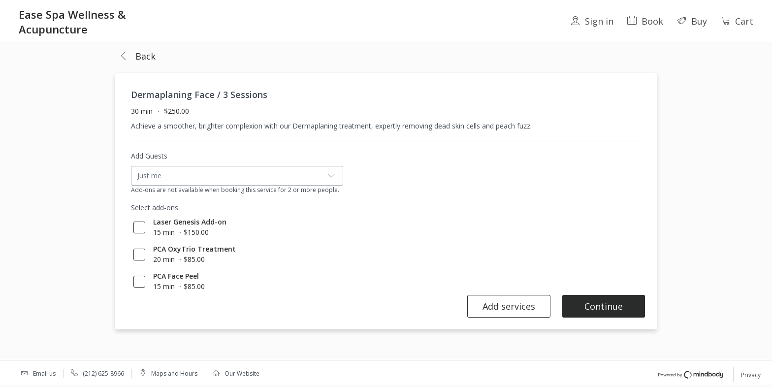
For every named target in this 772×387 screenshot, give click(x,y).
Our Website (242, 373)
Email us (44, 373)
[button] (137, 56)
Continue (603, 306)
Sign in (592, 21)
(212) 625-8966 (103, 373)
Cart (737, 21)
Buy (692, 21)
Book (645, 21)
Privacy (751, 375)
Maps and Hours (174, 373)
